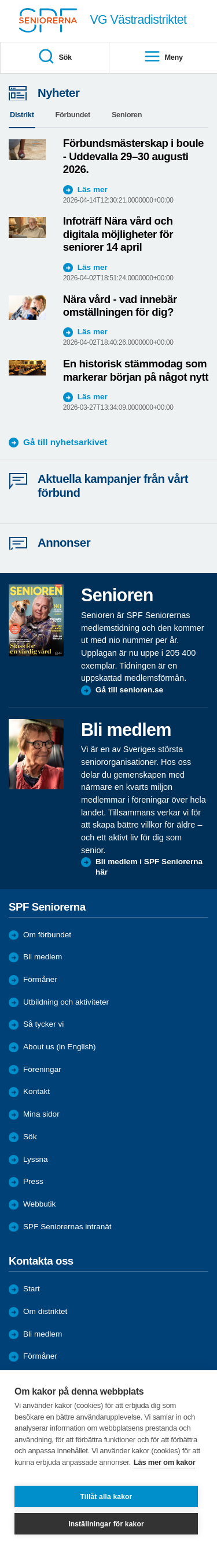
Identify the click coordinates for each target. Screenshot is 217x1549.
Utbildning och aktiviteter (66, 1002)
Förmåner (40, 979)
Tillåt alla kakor (106, 1497)
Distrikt (22, 114)
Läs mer (93, 189)
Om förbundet (47, 934)
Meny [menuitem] (163, 57)
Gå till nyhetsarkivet (65, 442)
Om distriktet (45, 1311)
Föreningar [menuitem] (42, 1069)
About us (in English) (59, 1046)
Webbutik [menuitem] (39, 1204)
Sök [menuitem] (55, 57)
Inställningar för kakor (106, 1524)
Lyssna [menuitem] (35, 1159)
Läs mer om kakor (165, 1462)
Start (31, 1288)
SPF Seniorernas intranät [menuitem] (67, 1226)
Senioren (127, 114)
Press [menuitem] (33, 1181)
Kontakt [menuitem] (36, 1091)
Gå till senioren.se (129, 689)
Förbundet (73, 114)
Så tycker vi (43, 1024)
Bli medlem (42, 956)
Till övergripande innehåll (0, 0)
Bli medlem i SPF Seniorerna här (149, 866)
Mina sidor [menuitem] (41, 1114)
